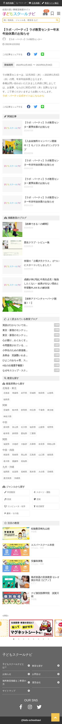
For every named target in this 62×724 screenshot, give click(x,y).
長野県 (50, 427)
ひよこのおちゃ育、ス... (15, 360)
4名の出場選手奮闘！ (13, 365)
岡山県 (24, 455)
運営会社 (36, 682)
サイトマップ (8, 691)
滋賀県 (6, 444)
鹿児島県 (7, 478)
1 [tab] (13, 639)
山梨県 (41, 427)
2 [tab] (18, 639)
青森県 (15, 393)
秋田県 (41, 393)
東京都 (50, 410)
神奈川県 (7, 416)
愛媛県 (15, 461)
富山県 (15, 427)
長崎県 (24, 472)
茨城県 (6, 410)
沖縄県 (17, 478)
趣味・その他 (11, 513)
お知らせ (6, 674)
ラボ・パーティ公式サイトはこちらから (23, 95)
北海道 (6, 393)
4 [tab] (28, 639)
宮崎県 (50, 472)
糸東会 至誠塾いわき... (15, 355)
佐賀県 (15, 472)
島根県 (15, 455)
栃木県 (15, 410)
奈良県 (41, 444)
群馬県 (24, 410)
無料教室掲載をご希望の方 (14, 682)
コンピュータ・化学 (14, 506)
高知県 (24, 461)
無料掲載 (8, 3)
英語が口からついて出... (15, 325)
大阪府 (24, 444)
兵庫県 (33, 444)
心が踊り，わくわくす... (15, 340)
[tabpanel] (31, 628)
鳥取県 (6, 455)
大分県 (41, 472)
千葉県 (41, 410)
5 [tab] (33, 639)
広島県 (33, 455)
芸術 (37, 499)
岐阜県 (6, 433)
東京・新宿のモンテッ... (15, 330)
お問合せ (36, 674)
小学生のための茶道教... (15, 350)
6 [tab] (38, 639)
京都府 (15, 444)
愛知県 (24, 433)
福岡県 (6, 472)
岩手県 (24, 393)
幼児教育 (39, 506)
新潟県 (6, 427)
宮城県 (33, 393)
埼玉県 (33, 410)
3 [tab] (23, 639)
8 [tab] (48, 639)
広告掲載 (34, 3)
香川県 (6, 461)
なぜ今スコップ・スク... (15, 370)
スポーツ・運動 (42, 492)
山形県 (50, 393)
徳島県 (50, 455)
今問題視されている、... (15, 345)
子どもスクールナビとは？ (13, 666)
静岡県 (15, 433)
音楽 (7, 499)
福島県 (6, 399)
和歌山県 (51, 444)
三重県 (33, 433)
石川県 (24, 427)
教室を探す (37, 666)
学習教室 (9, 492)
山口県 (41, 455)
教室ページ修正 (50, 3)
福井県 (33, 427)
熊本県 (33, 472)
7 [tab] (43, 639)
